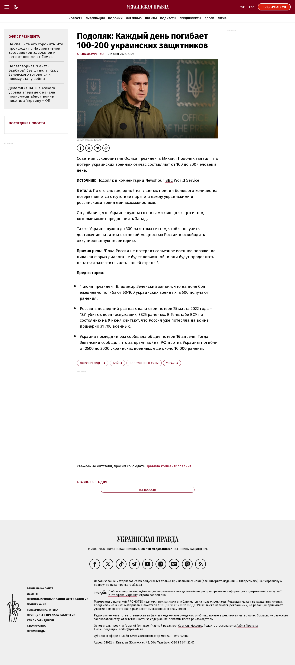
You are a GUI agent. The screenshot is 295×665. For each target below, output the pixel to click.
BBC (169, 180)
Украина (172, 363)
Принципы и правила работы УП (51, 615)
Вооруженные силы (144, 363)
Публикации (95, 18)
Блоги (209, 18)
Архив (222, 18)
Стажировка (36, 625)
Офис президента (92, 363)
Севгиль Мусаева (190, 626)
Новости (75, 18)
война (117, 363)
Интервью (134, 18)
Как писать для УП (40, 620)
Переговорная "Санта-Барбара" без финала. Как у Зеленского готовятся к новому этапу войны (33, 72)
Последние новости (27, 123)
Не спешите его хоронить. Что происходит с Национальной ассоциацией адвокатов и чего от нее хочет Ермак (36, 50)
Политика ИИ (36, 604)
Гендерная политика (42, 609)
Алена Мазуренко (90, 54)
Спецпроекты (190, 18)
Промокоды (36, 631)
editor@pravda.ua (131, 629)
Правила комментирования (168, 466)
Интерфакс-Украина (122, 595)
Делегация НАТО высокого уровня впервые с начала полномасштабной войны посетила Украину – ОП (32, 94)
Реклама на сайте (40, 588)
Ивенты (151, 18)
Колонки (115, 18)
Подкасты (168, 18)
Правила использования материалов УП (57, 599)
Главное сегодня (92, 482)
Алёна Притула (247, 626)
